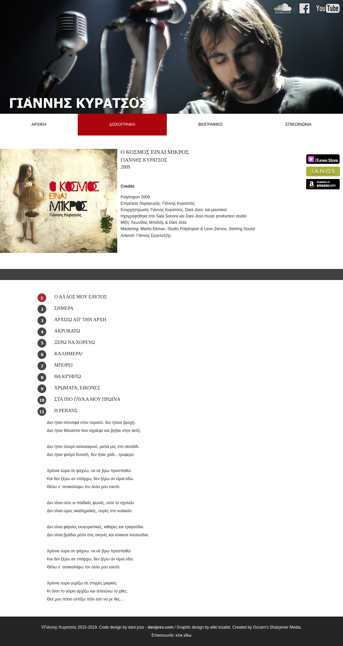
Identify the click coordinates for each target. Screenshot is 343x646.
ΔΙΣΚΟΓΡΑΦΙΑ (122, 124)
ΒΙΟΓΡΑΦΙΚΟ (210, 124)
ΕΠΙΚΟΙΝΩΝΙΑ (298, 124)
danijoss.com (161, 627)
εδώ (187, 635)
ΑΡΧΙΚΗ (38, 124)
